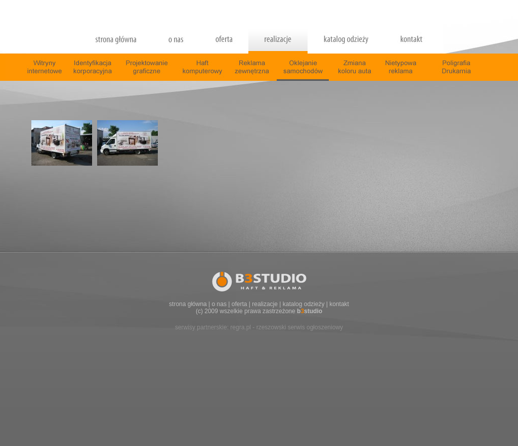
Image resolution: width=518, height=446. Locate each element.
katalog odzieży (304, 304)
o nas (219, 304)
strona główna (188, 304)
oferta (239, 304)
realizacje (265, 304)
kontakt (339, 304)
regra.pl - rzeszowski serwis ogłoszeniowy (286, 327)
